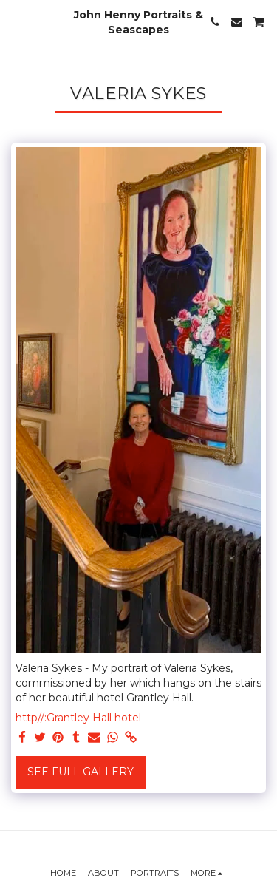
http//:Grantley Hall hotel (78, 717)
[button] (16, 21)
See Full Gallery (80, 771)
